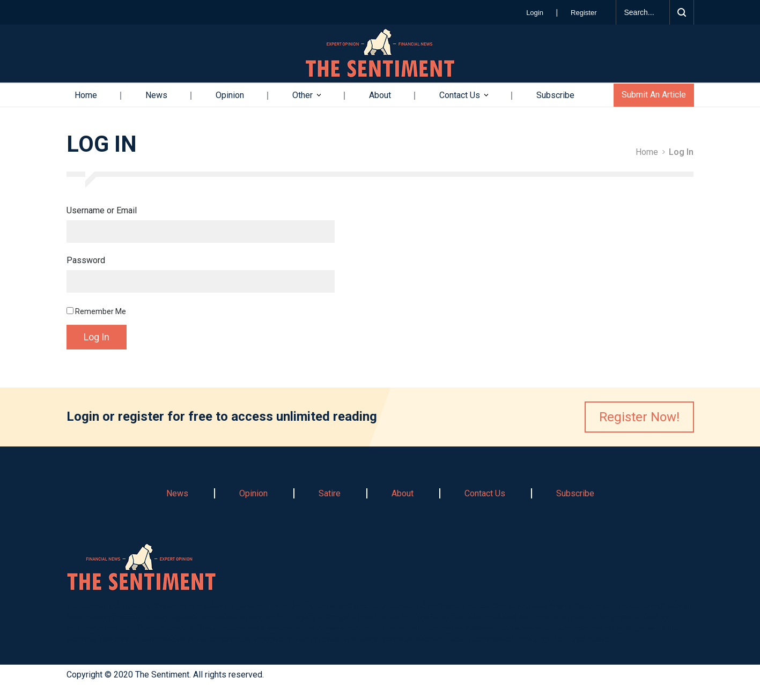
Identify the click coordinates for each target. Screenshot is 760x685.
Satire (330, 493)
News (156, 95)
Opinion (230, 95)
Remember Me (96, 311)
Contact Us (459, 95)
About (380, 95)
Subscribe (555, 95)
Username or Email (102, 210)
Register (583, 13)
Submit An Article (654, 95)
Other (302, 95)
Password (86, 260)
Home (86, 95)
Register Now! (639, 417)
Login (535, 13)
